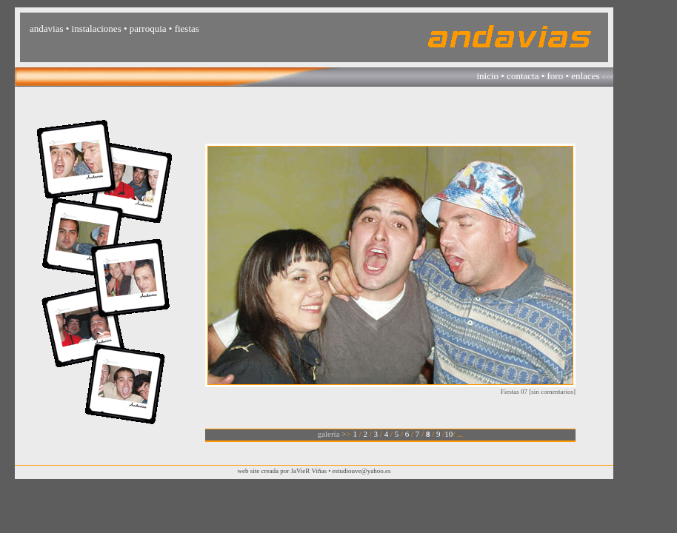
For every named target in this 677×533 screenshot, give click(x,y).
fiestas (187, 28)
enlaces (585, 75)
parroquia (148, 28)
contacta (522, 75)
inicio (487, 75)
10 (448, 433)
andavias (46, 28)
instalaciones (96, 28)
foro (555, 75)
